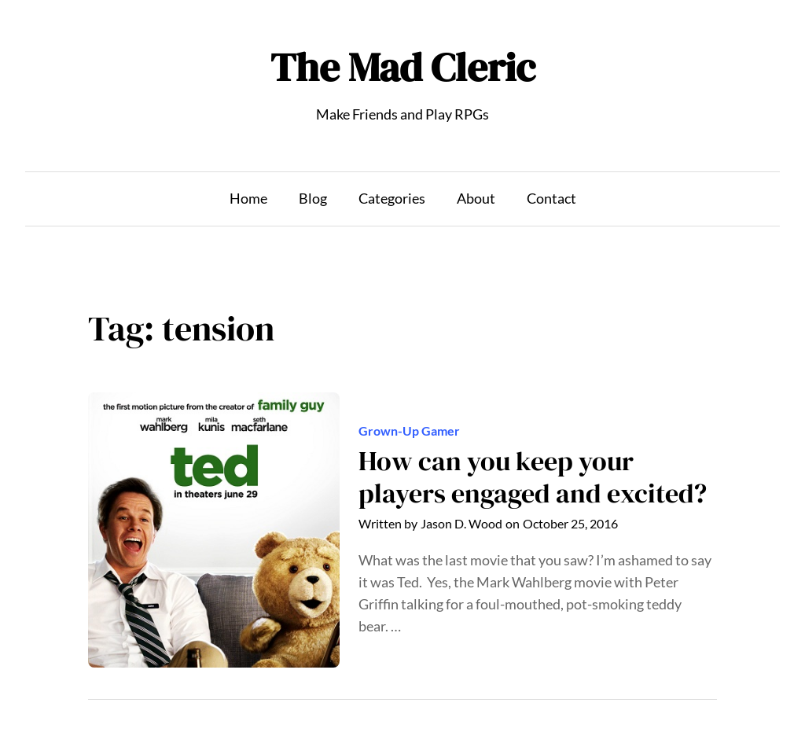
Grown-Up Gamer (409, 431)
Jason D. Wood (461, 524)
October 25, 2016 (570, 524)
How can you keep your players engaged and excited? (532, 477)
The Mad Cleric (402, 66)
